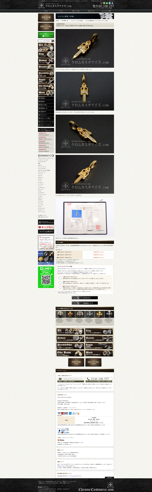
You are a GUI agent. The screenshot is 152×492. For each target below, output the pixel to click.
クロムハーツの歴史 (45, 118)
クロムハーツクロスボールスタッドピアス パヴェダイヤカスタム (79, 320)
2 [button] (79, 326)
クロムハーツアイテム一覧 (47, 121)
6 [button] (84, 326)
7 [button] (85, 326)
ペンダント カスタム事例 (77, 20)
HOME (57, 20)
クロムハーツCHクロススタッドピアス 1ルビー (69, 319)
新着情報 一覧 (43, 108)
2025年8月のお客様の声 (44, 134)
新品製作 (42, 101)
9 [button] (88, 326)
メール (62, 466)
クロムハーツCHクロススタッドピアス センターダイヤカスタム (108, 320)
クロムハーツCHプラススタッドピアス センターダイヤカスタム (89, 320)
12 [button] (92, 326)
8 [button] (87, 326)
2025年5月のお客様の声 (44, 151)
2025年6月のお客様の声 (44, 147)
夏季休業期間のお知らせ (44, 142)
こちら (73, 476)
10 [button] (89, 326)
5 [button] (83, 326)
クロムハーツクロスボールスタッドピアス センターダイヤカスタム (59, 320)
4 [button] (81, 326)
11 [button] (91, 326)
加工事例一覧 (65, 20)
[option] (60, 318)
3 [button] (80, 326)
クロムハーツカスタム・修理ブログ (45, 130)
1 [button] (77, 326)
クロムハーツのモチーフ (46, 125)
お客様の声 (43, 111)
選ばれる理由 (43, 105)
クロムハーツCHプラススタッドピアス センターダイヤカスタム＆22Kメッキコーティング (98, 321)
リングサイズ (43, 115)
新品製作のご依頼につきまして (45, 138)
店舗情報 (42, 98)
